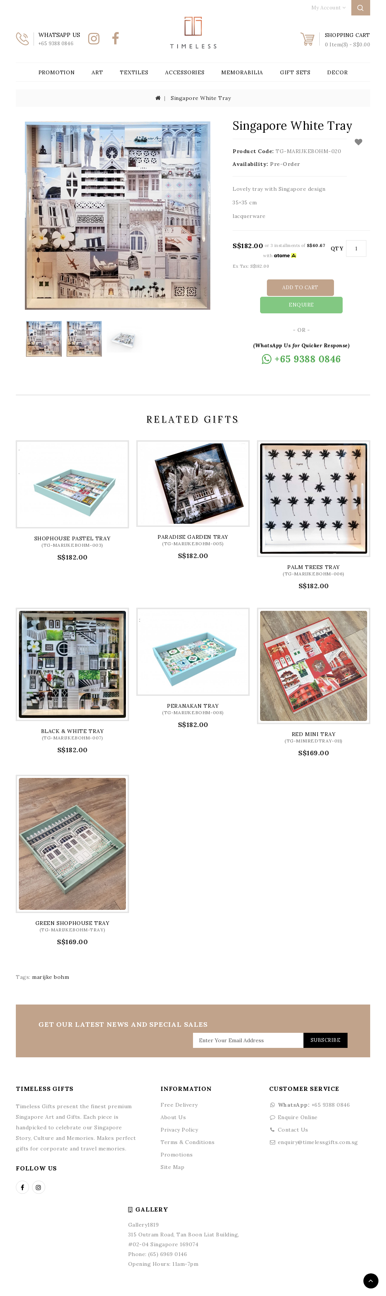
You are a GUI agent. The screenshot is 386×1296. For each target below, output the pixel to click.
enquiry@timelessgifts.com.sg (318, 1139)
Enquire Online (298, 1115)
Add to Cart (269, 287)
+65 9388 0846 (309, 1102)
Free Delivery (179, 1102)
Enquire (336, 287)
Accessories (185, 72)
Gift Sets (295, 72)
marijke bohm (50, 974)
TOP (370, 1280)
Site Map (172, 1164)
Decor (337, 72)
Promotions (177, 1152)
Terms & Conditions (187, 1139)
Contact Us (293, 1127)
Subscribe (324, 1038)
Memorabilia (242, 72)
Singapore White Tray (201, 98)
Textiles (134, 72)
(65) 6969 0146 (167, 1251)
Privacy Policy (179, 1127)
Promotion (56, 72)
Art (97, 72)
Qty (337, 248)
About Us (173, 1115)
